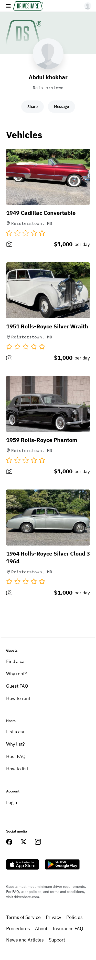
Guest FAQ (17, 686)
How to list (17, 769)
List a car (15, 732)
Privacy (53, 917)
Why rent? (16, 674)
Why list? (15, 744)
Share (32, 106)
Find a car (16, 661)
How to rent (18, 698)
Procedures (18, 928)
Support (57, 940)
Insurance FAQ (67, 928)
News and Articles (25, 940)
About (41, 928)
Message (61, 106)
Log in (12, 802)
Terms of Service (23, 917)
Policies (74, 917)
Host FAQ (16, 756)
